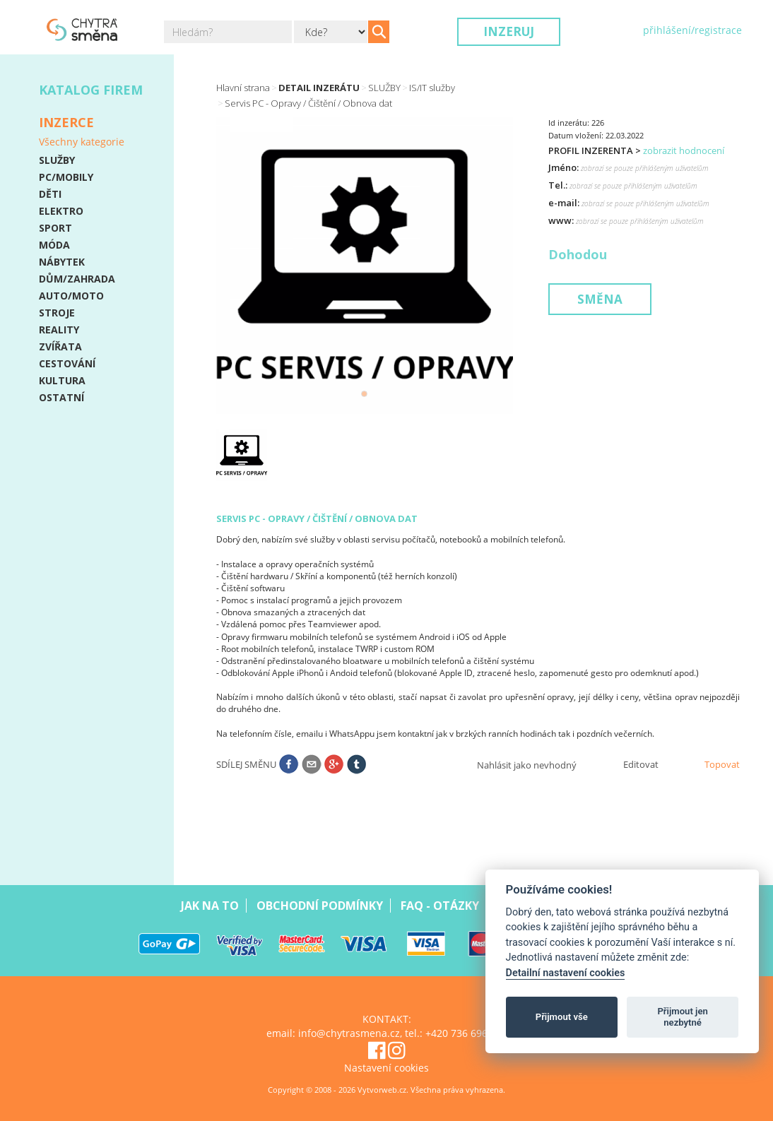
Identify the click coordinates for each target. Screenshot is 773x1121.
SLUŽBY (57, 160)
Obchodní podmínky (319, 905)
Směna (599, 299)
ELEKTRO (61, 211)
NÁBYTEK (62, 261)
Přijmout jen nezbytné (682, 1017)
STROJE (57, 312)
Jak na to (210, 905)
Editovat (641, 764)
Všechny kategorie (81, 141)
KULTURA (62, 380)
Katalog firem (91, 89)
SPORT (55, 228)
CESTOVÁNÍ (67, 363)
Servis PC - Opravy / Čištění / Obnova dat (308, 103)
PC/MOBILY (66, 177)
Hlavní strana (243, 87)
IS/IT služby (432, 87)
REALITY (59, 329)
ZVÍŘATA (60, 346)
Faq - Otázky (440, 905)
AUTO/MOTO (71, 295)
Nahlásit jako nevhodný (527, 765)
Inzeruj (508, 31)
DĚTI (50, 194)
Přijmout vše (562, 1017)
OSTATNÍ (61, 397)
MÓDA (54, 244)
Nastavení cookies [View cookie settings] (386, 1067)
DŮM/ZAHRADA (77, 278)
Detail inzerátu (319, 87)
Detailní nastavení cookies (565, 973)
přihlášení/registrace (692, 30)
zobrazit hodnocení (683, 150)
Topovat (722, 764)
